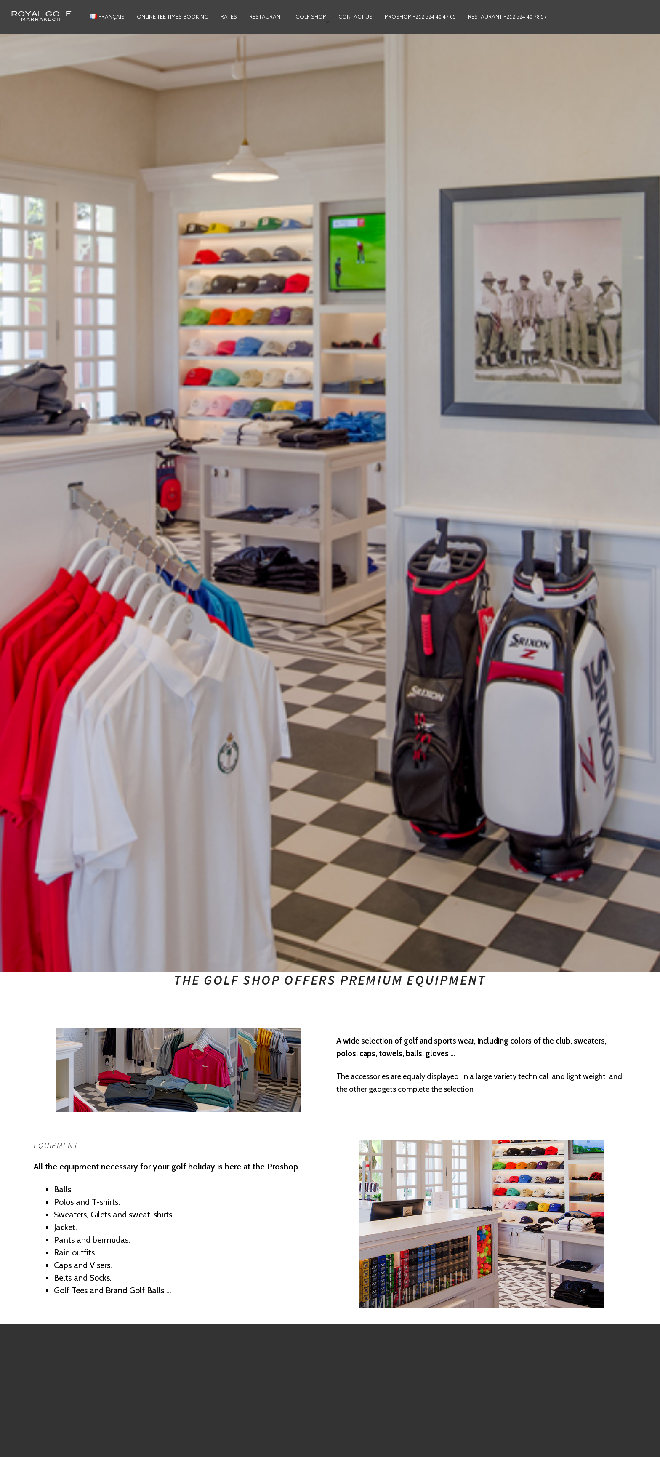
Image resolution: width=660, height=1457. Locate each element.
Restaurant (266, 17)
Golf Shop (310, 17)
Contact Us (355, 17)
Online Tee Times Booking (172, 17)
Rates (229, 17)
